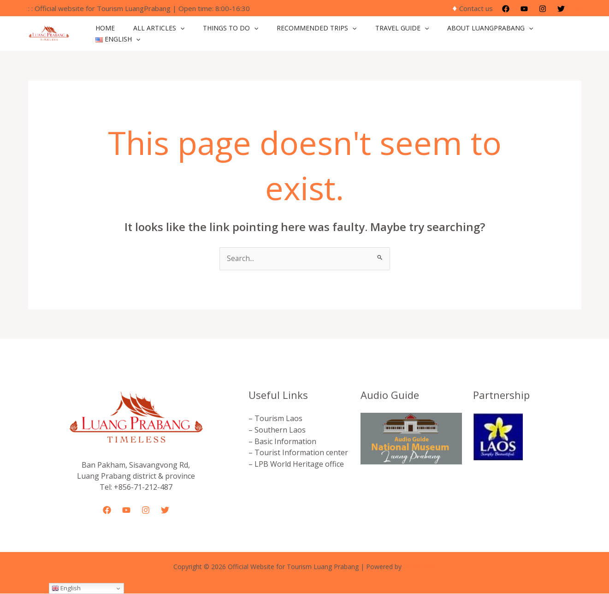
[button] (577, 8)
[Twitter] (561, 8)
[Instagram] (542, 8)
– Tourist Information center (298, 452)
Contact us (476, 8)
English (66, 588)
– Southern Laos (277, 430)
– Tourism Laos (275, 419)
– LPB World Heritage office (296, 463)
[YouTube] (524, 8)
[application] (186, 33)
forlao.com (419, 567)
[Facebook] (505, 8)
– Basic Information (282, 441)
